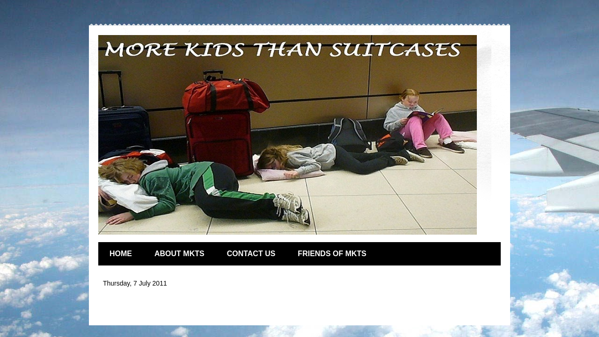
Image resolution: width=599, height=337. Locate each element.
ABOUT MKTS (179, 254)
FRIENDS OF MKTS (332, 254)
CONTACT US (251, 254)
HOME (121, 254)
